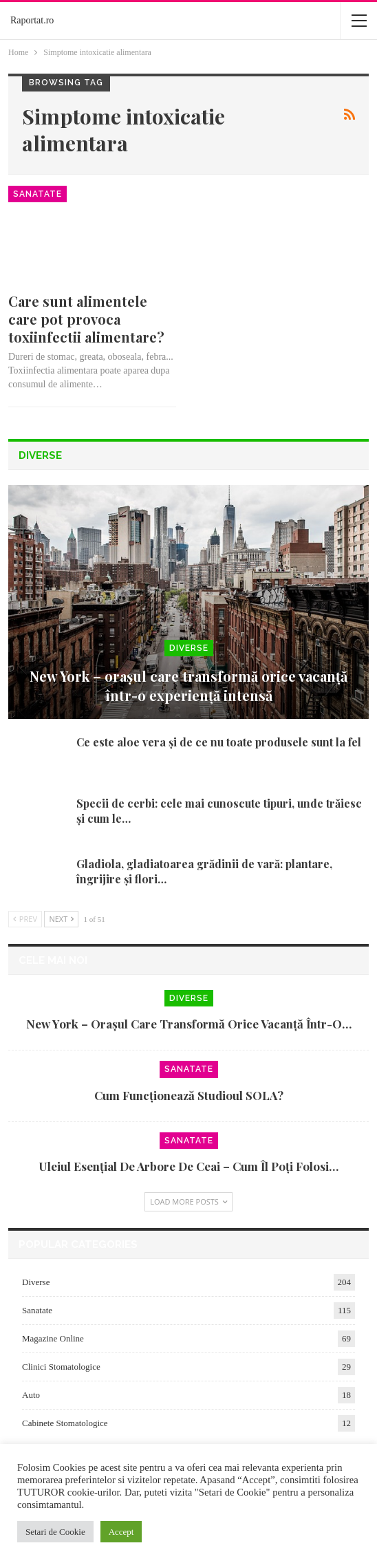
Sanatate (37, 194)
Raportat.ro (32, 20)
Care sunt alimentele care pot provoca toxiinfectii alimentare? (86, 319)
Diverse (188, 648)
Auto (31, 1395)
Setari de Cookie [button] (55, 1532)
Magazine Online (53, 1338)
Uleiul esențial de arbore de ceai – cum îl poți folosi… (188, 1166)
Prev (25, 919)
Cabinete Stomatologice (65, 1423)
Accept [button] (121, 1532)
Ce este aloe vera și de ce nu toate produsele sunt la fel (218, 742)
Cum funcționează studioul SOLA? (188, 1095)
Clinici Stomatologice (61, 1366)
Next (61, 919)
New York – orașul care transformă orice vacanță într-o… (189, 1023)
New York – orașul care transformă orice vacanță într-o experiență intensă (188, 685)
